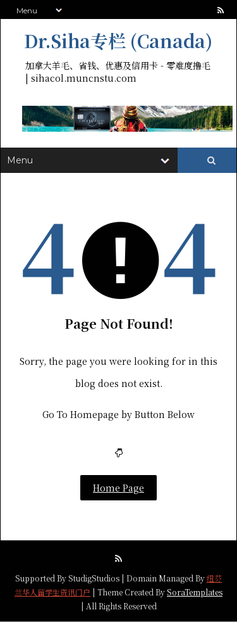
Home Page (118, 487)
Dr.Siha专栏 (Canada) (118, 40)
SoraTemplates (194, 592)
